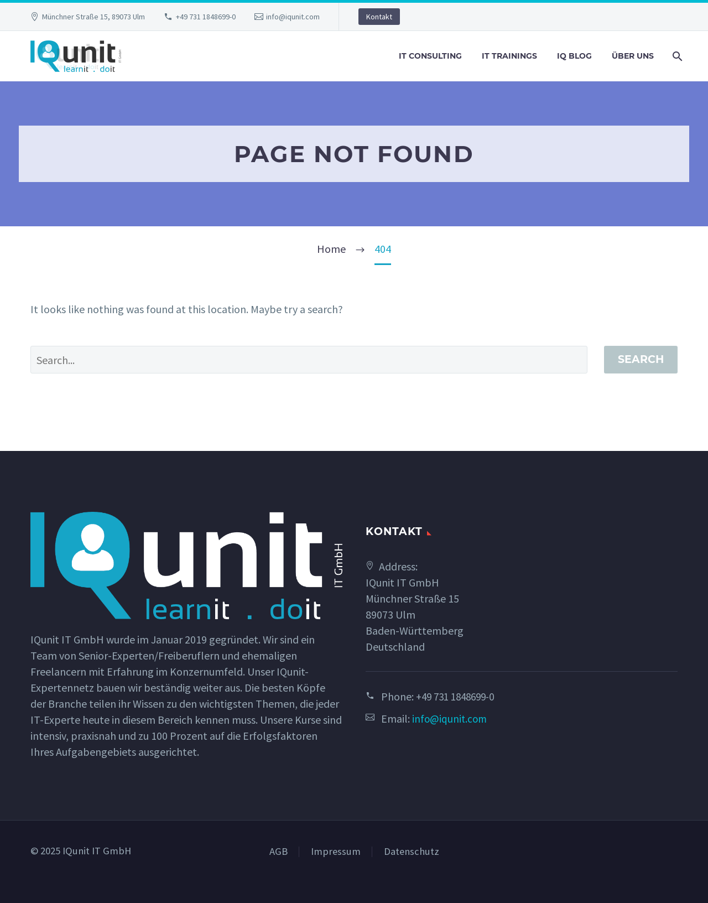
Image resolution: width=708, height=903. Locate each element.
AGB (278, 852)
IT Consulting (430, 56)
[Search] (676, 56)
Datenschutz (411, 852)
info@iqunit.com (293, 17)
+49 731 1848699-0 (206, 17)
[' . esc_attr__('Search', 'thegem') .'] (308, 359)
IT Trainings (509, 56)
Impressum (336, 852)
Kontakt (379, 17)
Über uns (633, 56)
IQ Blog (574, 56)
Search (641, 359)
